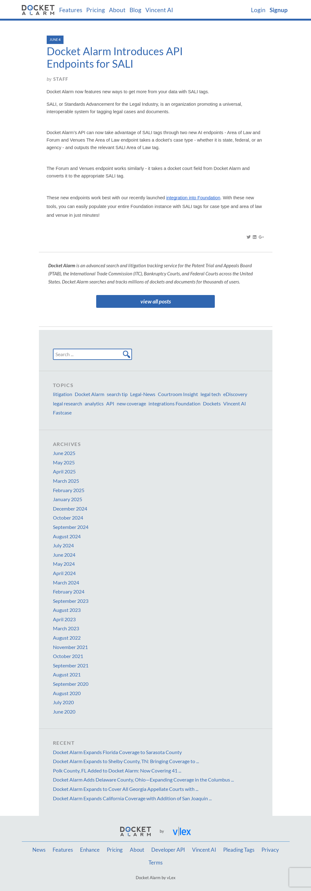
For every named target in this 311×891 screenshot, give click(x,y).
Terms (155, 863)
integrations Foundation (174, 403)
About (117, 10)
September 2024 (70, 527)
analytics (94, 403)
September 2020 (70, 684)
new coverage (131, 403)
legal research (67, 403)
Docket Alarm (89, 394)
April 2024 (64, 573)
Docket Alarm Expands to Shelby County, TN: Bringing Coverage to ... (126, 761)
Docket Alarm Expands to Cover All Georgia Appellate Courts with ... (125, 789)
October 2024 (68, 518)
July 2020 (63, 702)
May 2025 (64, 462)
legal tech (210, 394)
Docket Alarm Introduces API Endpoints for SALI (115, 57)
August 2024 (67, 536)
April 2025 (64, 471)
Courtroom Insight (178, 394)
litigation (62, 394)
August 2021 (67, 674)
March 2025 (66, 481)
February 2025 (68, 490)
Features (70, 10)
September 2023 (70, 601)
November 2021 (70, 647)
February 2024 (68, 591)
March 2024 (66, 582)
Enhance (90, 850)
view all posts (155, 301)
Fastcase (62, 412)
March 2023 (66, 628)
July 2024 (63, 545)
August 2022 (67, 638)
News (38, 850)
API (110, 403)
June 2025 (64, 453)
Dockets (212, 403)
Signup (279, 10)
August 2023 (67, 610)
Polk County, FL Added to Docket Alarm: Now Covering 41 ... (117, 770)
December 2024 (70, 508)
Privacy (270, 850)
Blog (135, 10)
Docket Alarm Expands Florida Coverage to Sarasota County (117, 752)
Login (258, 10)
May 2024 (64, 564)
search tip (117, 394)
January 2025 (67, 499)
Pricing (95, 10)
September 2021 (70, 665)
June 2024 (64, 555)
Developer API (168, 850)
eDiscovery (235, 394)
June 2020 (64, 711)
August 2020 (67, 693)
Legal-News (142, 394)
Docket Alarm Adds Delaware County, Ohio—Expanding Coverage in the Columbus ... (143, 779)
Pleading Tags (238, 850)
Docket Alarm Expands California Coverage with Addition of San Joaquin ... (132, 798)
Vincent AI (159, 10)
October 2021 (68, 656)
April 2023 (64, 619)
